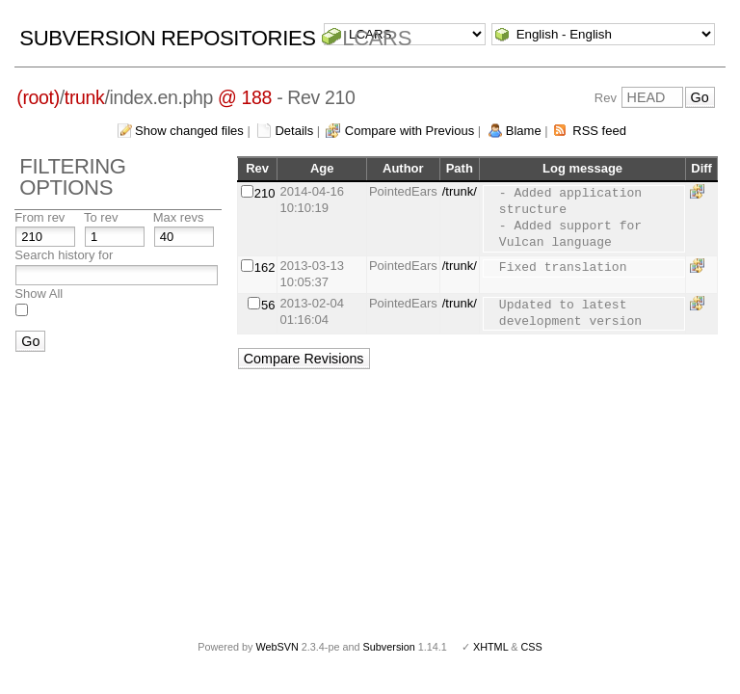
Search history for (63, 255)
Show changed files (189, 130)
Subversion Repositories (167, 38)
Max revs (178, 217)
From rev (39, 217)
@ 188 (245, 97)
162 (265, 267)
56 (268, 305)
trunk (85, 97)
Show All (38, 293)
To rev (101, 217)
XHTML (490, 647)
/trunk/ (459, 191)
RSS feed (599, 130)
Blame (524, 130)
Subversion (389, 647)
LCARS (376, 38)
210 (265, 193)
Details (294, 130)
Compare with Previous (409, 130)
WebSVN (276, 647)
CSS (531, 647)
